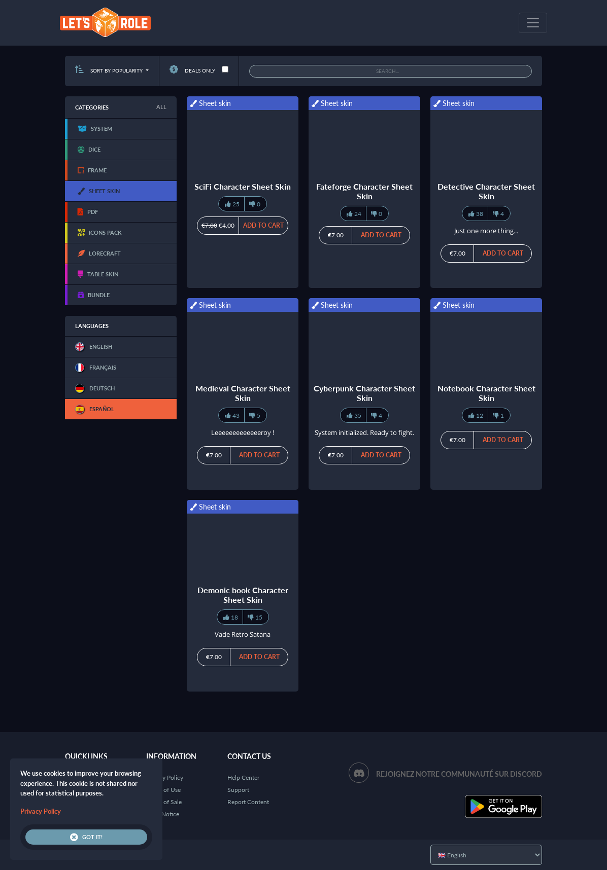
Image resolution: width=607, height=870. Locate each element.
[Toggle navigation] (533, 23)
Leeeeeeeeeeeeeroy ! (242, 432)
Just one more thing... (486, 230)
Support (238, 789)
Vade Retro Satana (243, 634)
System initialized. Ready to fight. (364, 432)
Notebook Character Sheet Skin (486, 393)
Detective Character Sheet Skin (486, 191)
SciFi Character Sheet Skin (242, 186)
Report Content (248, 802)
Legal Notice (162, 814)
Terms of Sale (164, 802)
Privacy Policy (164, 777)
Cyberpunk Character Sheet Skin (364, 393)
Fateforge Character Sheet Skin (364, 191)
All (161, 106)
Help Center (243, 777)
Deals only (192, 70)
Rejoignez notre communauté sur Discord (459, 774)
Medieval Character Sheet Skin (242, 393)
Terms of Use (163, 789)
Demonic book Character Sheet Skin (242, 594)
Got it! (86, 837)
